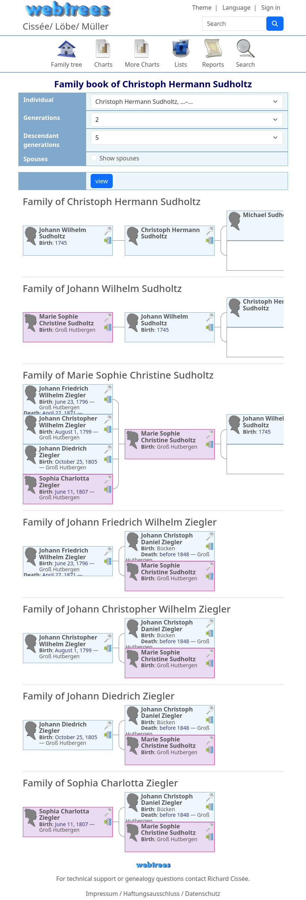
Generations (42, 118)
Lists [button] (181, 64)
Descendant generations (42, 140)
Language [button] (236, 7)
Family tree (66, 64)
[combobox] (187, 101)
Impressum (102, 894)
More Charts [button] (142, 64)
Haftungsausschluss (151, 894)
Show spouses (119, 158)
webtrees (153, 865)
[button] (108, 232)
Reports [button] (213, 64)
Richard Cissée (227, 879)
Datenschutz (202, 894)
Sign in (271, 7)
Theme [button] (202, 7)
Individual (39, 100)
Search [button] (245, 64)
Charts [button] (103, 64)
